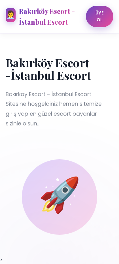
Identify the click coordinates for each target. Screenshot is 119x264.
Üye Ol (99, 16)
